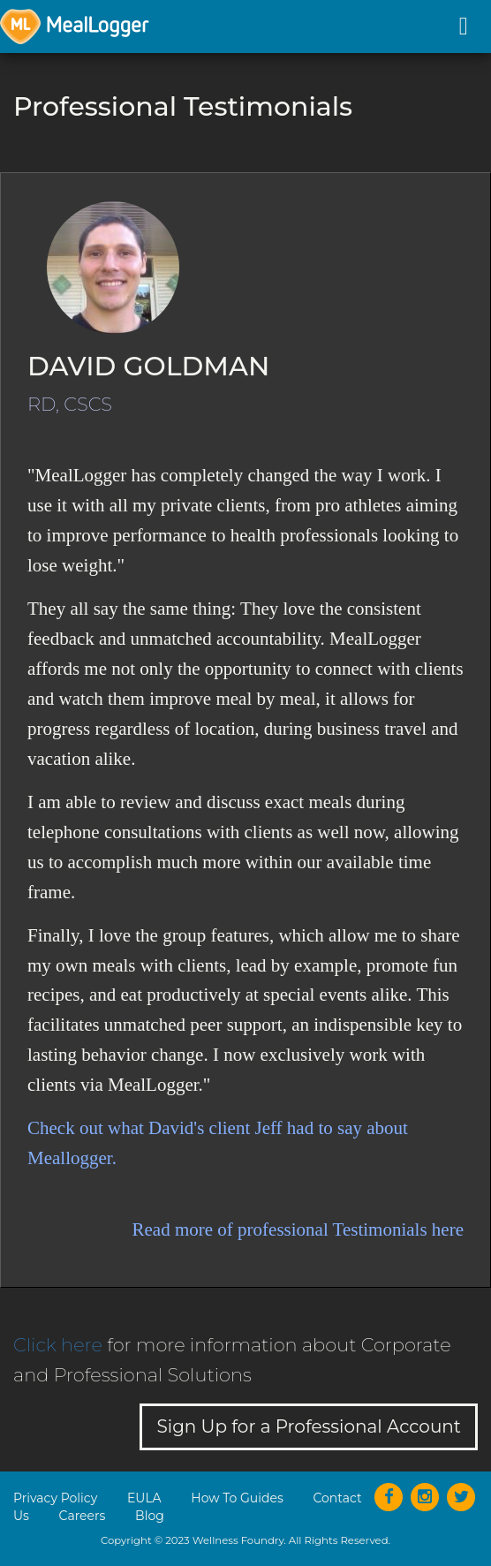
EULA (144, 1498)
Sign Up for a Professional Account (308, 1426)
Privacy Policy (55, 1498)
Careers (82, 1516)
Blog (149, 1516)
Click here (57, 1345)
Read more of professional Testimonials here (298, 1229)
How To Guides (237, 1498)
